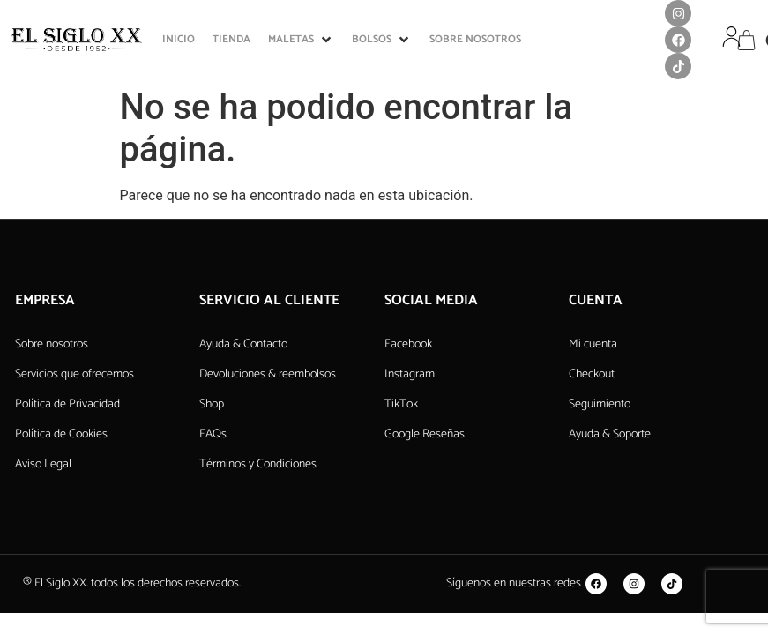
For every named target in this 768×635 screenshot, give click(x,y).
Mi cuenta (593, 344)
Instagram (409, 374)
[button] (301, 39)
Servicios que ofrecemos (74, 374)
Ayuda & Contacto (243, 344)
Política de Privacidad (67, 404)
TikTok (401, 404)
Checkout (592, 374)
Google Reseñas (424, 434)
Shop (211, 404)
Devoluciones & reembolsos (267, 374)
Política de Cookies (61, 434)
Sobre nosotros (51, 344)
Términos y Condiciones (258, 464)
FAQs (213, 434)
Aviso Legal (43, 464)
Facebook (408, 344)
